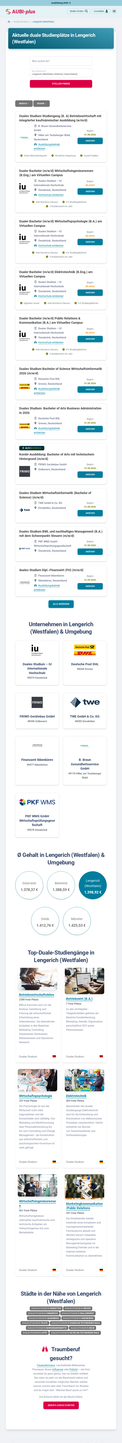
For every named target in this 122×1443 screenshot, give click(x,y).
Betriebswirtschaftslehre (36, 995)
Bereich (23, 103)
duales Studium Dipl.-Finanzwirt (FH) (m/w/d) (51, 570)
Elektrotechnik (76, 1096)
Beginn (40, 103)
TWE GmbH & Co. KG (85, 716)
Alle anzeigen (61, 604)
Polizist (73, 1369)
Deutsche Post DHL (85, 664)
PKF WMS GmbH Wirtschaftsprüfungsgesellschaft (37, 820)
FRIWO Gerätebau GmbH (37, 716)
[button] (114, 11)
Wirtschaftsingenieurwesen (37, 1203)
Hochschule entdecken (51, 194)
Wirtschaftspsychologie (35, 1096)
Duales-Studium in (46, 1308)
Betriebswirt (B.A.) (79, 999)
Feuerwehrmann (46, 1365)
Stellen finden (61, 83)
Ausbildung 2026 (61, 3)
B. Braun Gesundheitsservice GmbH (85, 764)
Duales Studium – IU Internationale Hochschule (37, 668)
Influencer (57, 1369)
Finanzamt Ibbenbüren (37, 760)
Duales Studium (21, 21)
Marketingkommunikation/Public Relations (84, 1206)
